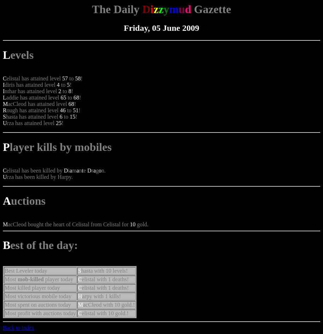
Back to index (18, 328)
